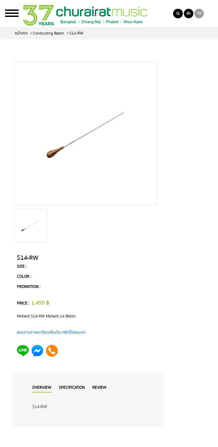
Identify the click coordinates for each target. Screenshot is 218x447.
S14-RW (76, 33)
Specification (72, 387)
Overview (41, 387)
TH (199, 13)
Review (99, 387)
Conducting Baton (48, 33)
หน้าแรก (21, 33)
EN (189, 13)
